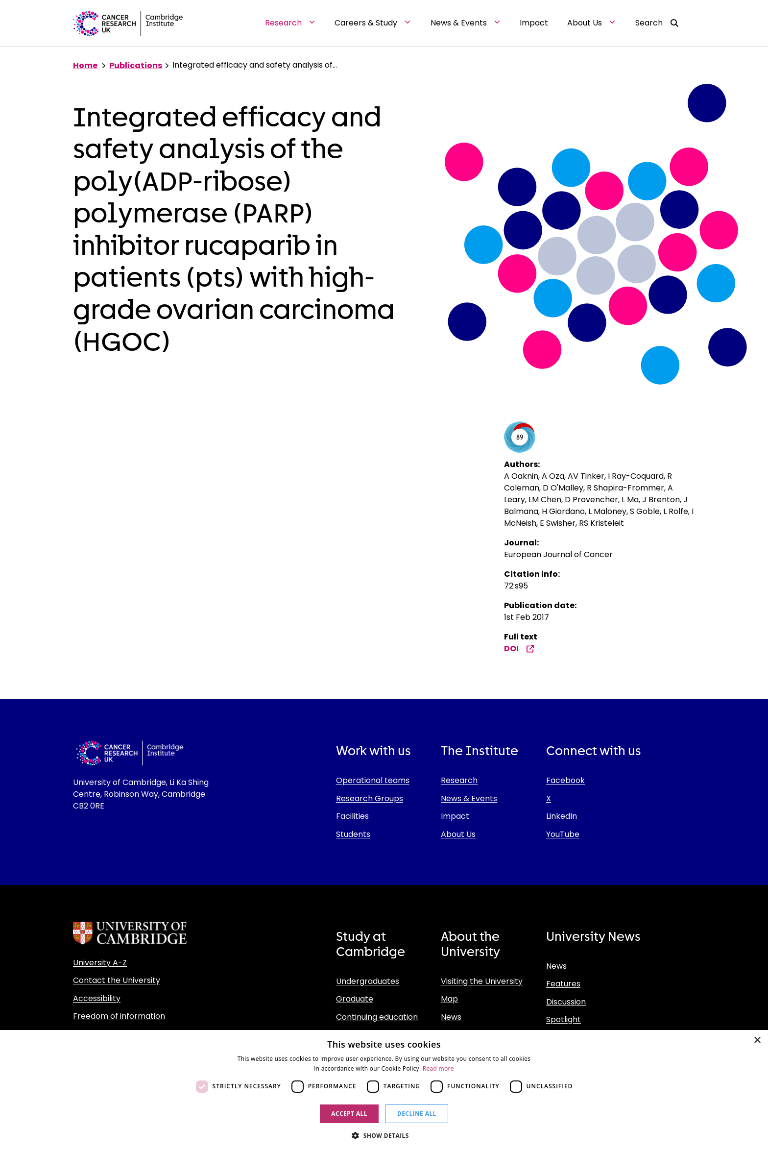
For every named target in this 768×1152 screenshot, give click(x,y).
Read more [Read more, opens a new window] (438, 1068)
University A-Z (100, 962)
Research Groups (369, 798)
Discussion (566, 1001)
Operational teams (372, 780)
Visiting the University (482, 981)
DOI (519, 648)
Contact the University (116, 980)
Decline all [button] (416, 1113)
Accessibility (96, 998)
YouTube (562, 834)
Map (449, 999)
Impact (455, 816)
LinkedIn (561, 816)
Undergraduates (367, 981)
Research (459, 780)
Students (353, 834)
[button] (384, 1135)
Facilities (352, 816)
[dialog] (384, 1091)
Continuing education (377, 1017)
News (451, 1017)
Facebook (565, 780)
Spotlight (563, 1019)
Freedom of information (119, 1016)
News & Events (469, 798)
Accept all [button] (349, 1113)
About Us (458, 834)
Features (563, 983)
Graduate (354, 999)
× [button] (757, 1040)
